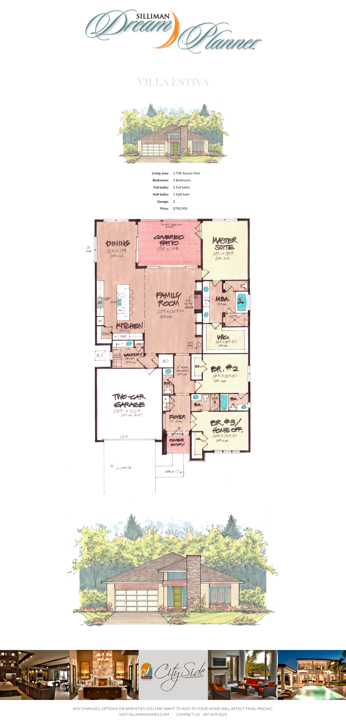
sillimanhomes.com (149, 714)
